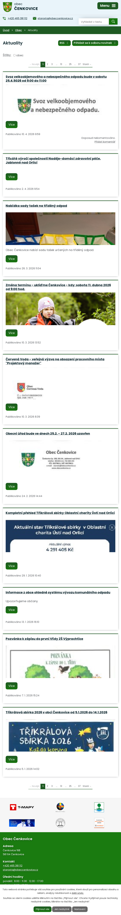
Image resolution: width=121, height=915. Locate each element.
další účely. (78, 893)
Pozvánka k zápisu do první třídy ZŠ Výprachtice (44, 639)
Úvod (6, 30)
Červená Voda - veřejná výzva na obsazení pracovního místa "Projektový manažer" (55, 361)
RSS (64, 43)
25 (70, 64)
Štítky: (7, 55)
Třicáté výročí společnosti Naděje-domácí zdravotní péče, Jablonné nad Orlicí (53, 160)
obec (19, 55)
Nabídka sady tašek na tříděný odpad (36, 206)
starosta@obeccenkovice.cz (20, 870)
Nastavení (79, 909)
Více (12, 125)
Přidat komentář (105, 142)
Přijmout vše (42, 909)
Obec (18, 30)
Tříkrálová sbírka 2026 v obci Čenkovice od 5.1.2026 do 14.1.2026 (56, 712)
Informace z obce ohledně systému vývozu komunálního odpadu (58, 592)
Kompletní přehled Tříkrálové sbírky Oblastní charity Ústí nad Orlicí (60, 513)
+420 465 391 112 (12, 866)
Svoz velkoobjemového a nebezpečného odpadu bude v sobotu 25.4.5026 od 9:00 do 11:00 (56, 78)
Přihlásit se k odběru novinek (95, 43)
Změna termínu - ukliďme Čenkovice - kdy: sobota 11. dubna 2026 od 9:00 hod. (58, 287)
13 (61, 64)
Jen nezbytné (61, 909)
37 (79, 64)
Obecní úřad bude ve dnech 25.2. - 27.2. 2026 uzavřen (48, 433)
